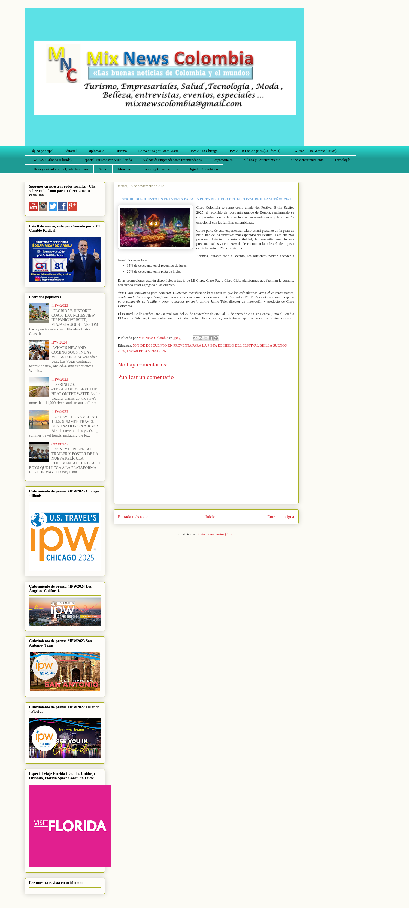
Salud (103, 169)
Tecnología (342, 160)
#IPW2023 (59, 305)
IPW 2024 (59, 342)
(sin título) (59, 444)
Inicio (210, 516)
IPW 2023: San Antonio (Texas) (313, 151)
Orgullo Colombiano (203, 169)
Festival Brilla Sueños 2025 (146, 351)
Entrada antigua (280, 516)
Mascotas (124, 169)
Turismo (121, 151)
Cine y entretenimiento (307, 160)
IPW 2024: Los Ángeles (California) (254, 151)
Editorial (70, 151)
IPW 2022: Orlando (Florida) (51, 160)
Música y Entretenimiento (262, 160)
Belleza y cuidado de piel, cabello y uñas (59, 169)
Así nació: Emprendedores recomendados (172, 160)
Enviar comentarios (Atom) (215, 534)
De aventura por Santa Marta (158, 151)
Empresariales (223, 160)
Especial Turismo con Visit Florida (107, 160)
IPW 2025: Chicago (204, 151)
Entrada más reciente (136, 516)
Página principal (41, 151)
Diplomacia (95, 151)
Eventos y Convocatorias (160, 169)
